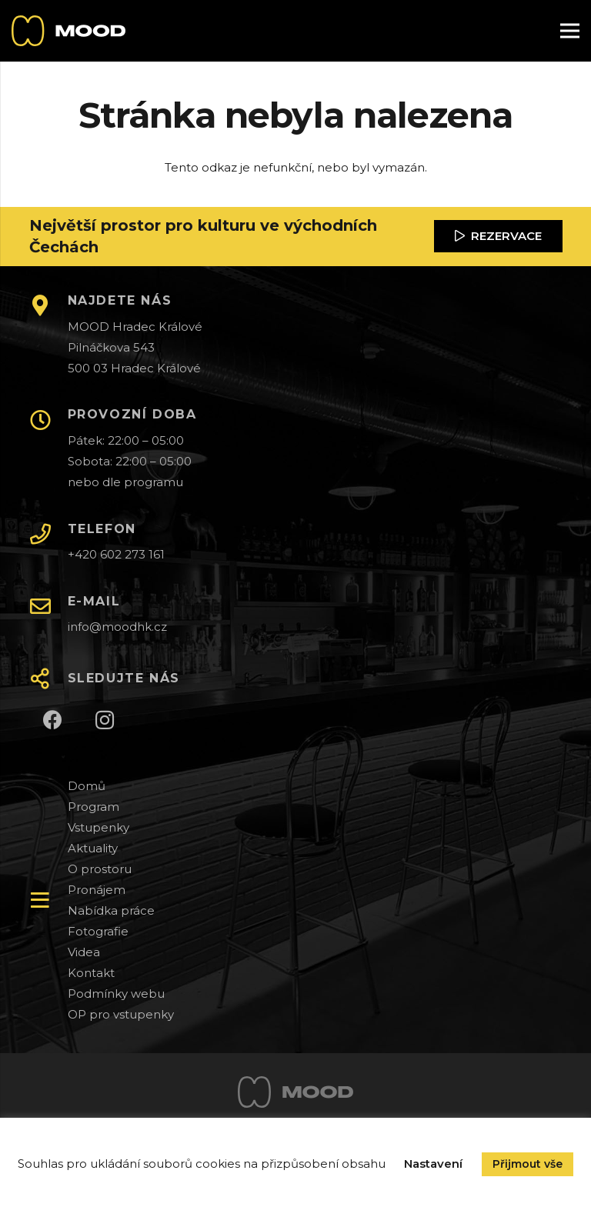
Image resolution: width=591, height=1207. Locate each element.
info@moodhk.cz (117, 626)
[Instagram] (105, 720)
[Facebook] (53, 720)
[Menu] (570, 31)
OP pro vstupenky (121, 1014)
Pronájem (96, 889)
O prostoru (100, 869)
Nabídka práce (111, 910)
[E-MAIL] (48, 607)
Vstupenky (98, 827)
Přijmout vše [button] (527, 1164)
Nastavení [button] (433, 1163)
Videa (84, 952)
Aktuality (93, 848)
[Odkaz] (68, 30)
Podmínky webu (116, 993)
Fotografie (98, 931)
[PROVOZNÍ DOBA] (48, 421)
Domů (86, 786)
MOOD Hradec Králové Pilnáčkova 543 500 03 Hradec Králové (135, 347)
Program (93, 806)
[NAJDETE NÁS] (48, 307)
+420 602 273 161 (116, 554)
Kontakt (91, 972)
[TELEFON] (48, 535)
